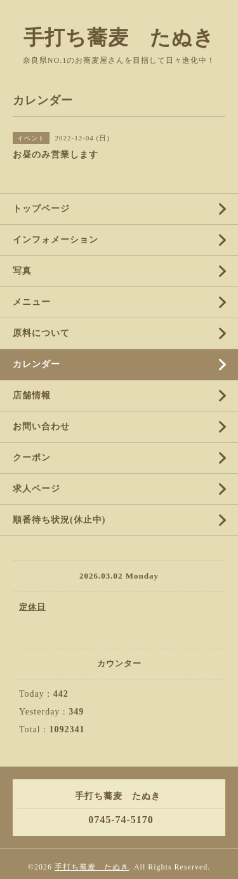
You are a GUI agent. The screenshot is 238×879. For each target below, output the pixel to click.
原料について (41, 333)
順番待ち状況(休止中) (59, 520)
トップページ (41, 208)
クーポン (32, 457)
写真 (22, 271)
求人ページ (36, 488)
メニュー (32, 302)
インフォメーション (55, 240)
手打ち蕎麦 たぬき (119, 37)
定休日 (32, 607)
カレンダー (36, 364)
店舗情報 (32, 395)
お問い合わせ (41, 426)
